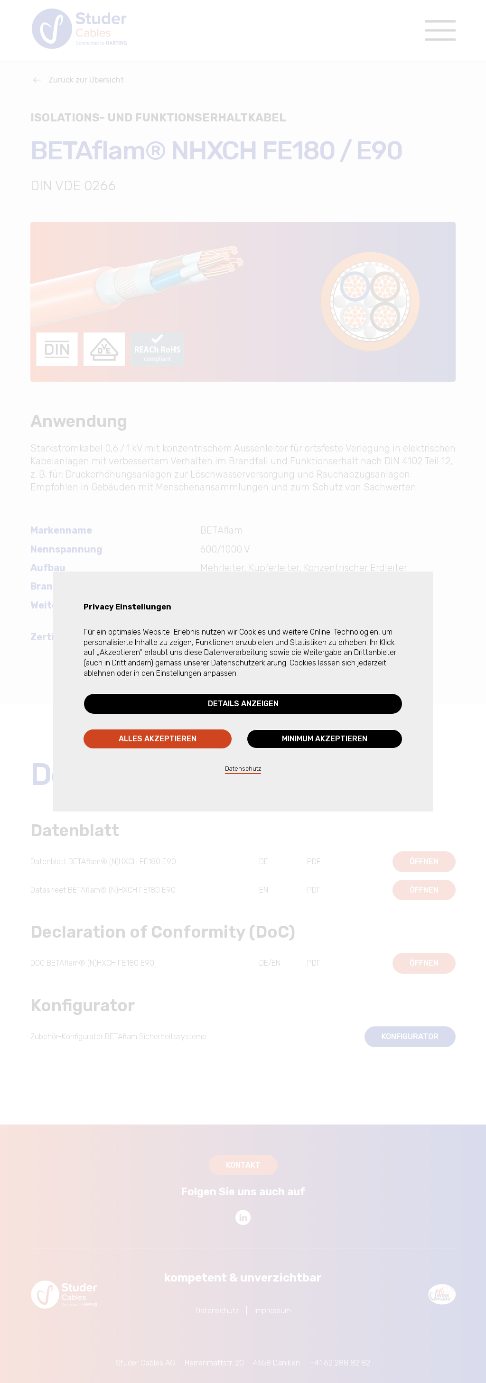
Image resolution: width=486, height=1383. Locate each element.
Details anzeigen (243, 703)
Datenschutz (243, 768)
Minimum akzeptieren (324, 738)
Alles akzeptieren (157, 738)
